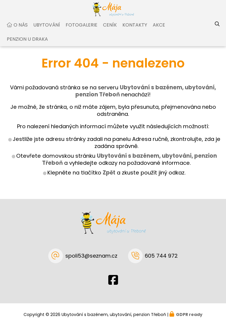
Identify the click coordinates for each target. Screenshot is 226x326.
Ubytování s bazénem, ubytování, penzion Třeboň (129, 165)
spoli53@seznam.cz (91, 255)
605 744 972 (161, 255)
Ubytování (46, 30)
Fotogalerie (81, 30)
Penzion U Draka (27, 44)
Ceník (110, 30)
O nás (21, 30)
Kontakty (134, 30)
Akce (159, 30)
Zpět (109, 178)
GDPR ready (189, 314)
